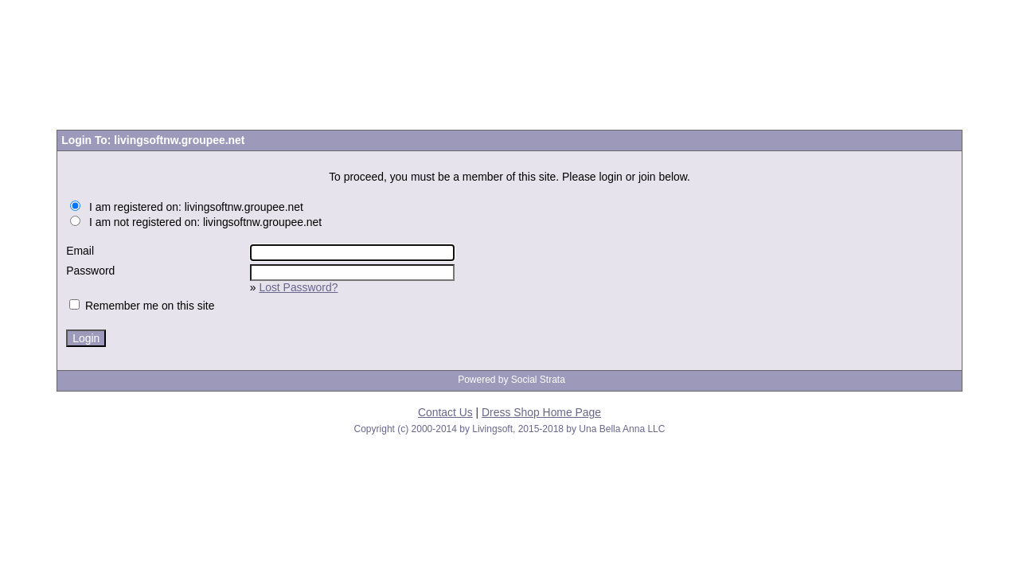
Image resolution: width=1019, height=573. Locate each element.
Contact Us (445, 412)
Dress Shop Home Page (541, 412)
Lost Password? (298, 287)
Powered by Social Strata (511, 379)
